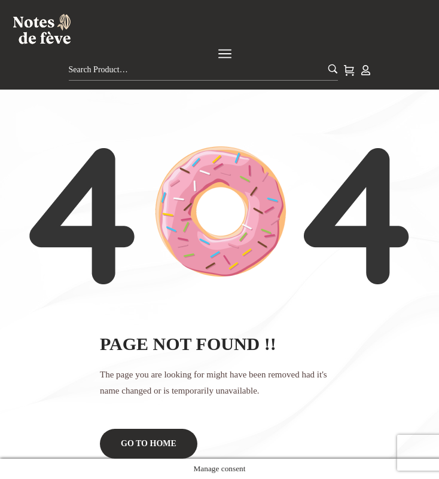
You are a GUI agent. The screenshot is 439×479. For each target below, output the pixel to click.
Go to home (148, 443)
